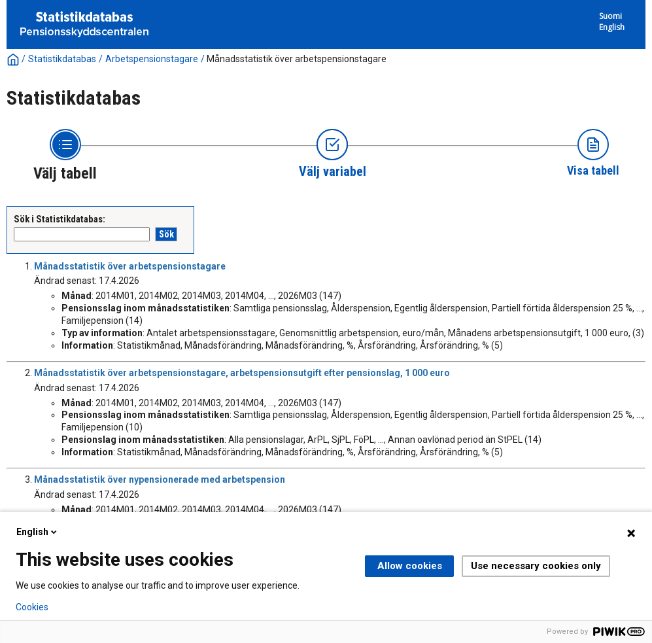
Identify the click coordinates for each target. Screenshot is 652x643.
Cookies (32, 607)
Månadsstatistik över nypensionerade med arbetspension (159, 479)
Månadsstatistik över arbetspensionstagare (296, 59)
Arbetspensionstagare (151, 59)
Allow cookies (409, 566)
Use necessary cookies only (536, 566)
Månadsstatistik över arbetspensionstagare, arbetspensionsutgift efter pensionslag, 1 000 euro (242, 373)
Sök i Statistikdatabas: (59, 219)
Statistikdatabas (62, 59)
